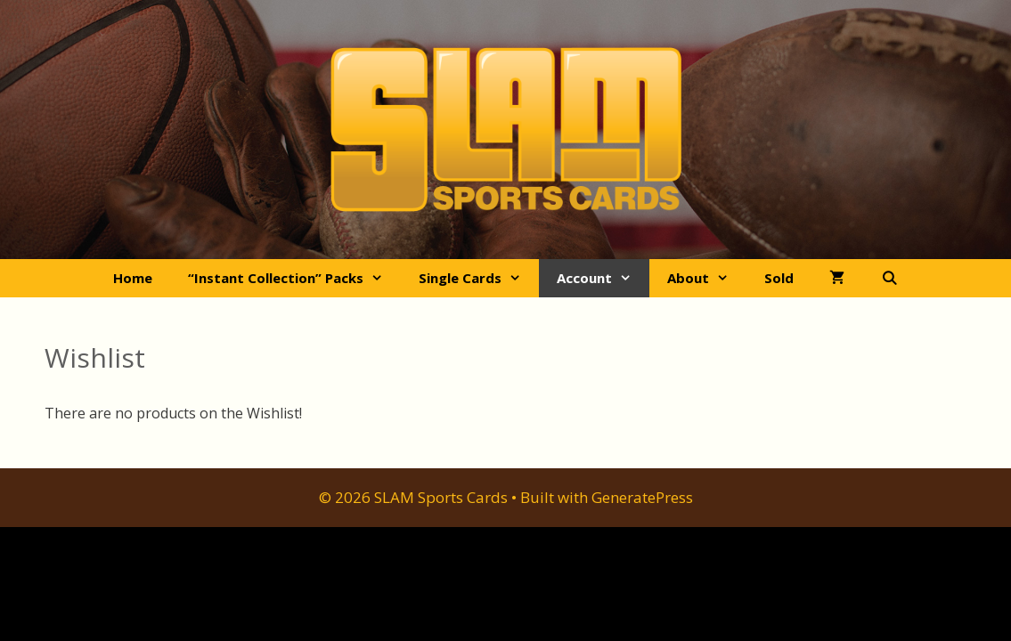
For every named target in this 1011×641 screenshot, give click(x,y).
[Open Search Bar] (888, 278)
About (706, 278)
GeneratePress (642, 497)
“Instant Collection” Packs (294, 278)
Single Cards (479, 278)
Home (132, 278)
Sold (779, 278)
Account (603, 278)
